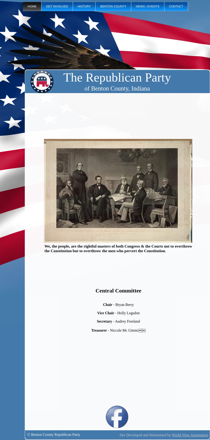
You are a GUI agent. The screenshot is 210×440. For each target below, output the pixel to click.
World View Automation (190, 435)
